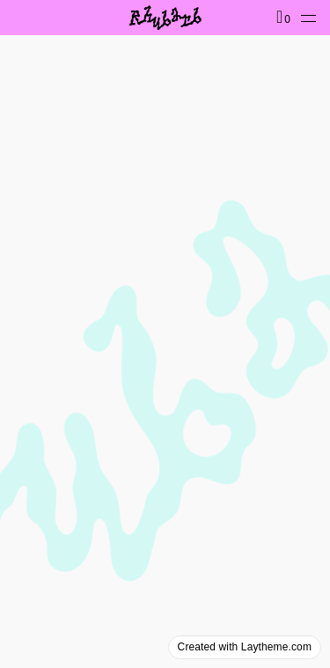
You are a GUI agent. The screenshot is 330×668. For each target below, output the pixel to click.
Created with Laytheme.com (245, 647)
